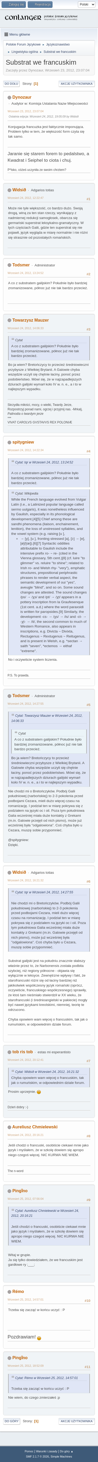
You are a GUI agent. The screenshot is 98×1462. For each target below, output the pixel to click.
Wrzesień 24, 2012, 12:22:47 (26, 197)
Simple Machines (61, 1456)
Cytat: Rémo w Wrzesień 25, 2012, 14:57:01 (46, 1378)
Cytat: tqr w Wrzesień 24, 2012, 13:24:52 (44, 462)
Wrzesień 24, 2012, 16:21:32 (26, 880)
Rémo (18, 1291)
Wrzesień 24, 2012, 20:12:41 (26, 1059)
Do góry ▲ (66, 1451)
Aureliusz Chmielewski (34, 1127)
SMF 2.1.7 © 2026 (37, 1456)
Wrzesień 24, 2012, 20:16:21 (26, 1134)
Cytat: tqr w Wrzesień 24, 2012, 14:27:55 (44, 892)
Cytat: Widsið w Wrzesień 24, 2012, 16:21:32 (47, 1072)
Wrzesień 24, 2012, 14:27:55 (26, 703)
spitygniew (23, 442)
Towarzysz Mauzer (30, 320)
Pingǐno (19, 1191)
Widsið (19, 190)
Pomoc (29, 1451)
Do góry (12, 1421)
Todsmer (21, 265)
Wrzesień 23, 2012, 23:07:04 (26, 111)
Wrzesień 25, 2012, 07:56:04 (26, 1198)
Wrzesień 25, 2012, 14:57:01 (26, 1299)
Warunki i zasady (46, 1451)
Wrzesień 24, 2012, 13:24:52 (26, 273)
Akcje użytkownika (77, 83)
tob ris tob (22, 1052)
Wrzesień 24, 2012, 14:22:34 (26, 450)
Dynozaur (21, 97)
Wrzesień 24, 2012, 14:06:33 (26, 328)
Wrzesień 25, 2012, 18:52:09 (26, 1365)
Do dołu (11, 83)
